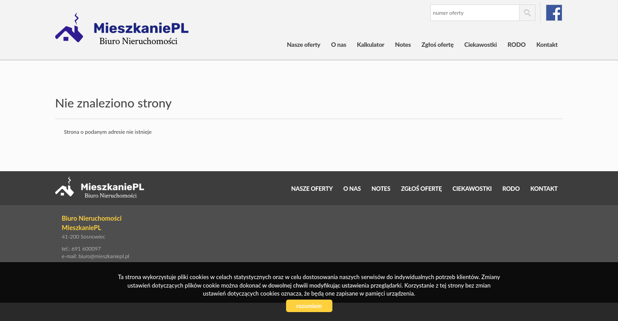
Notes (403, 44)
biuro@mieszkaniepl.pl (103, 256)
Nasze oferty (303, 44)
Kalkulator (371, 44)
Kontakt (547, 44)
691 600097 (86, 248)
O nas (338, 44)
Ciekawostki (480, 44)
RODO (516, 44)
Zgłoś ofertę (438, 44)
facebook (554, 12)
